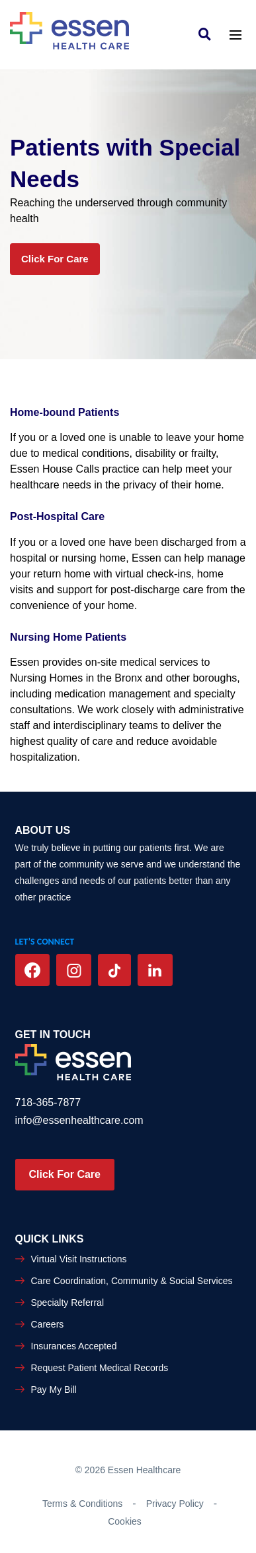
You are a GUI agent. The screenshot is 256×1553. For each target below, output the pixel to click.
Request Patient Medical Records (100, 1368)
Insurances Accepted (74, 1346)
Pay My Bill (54, 1389)
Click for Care (55, 258)
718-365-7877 (48, 1102)
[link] (208, 34)
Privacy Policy (175, 1503)
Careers (47, 1324)
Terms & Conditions (82, 1503)
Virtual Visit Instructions (79, 1259)
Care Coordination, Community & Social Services (132, 1280)
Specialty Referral (68, 1302)
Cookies (125, 1521)
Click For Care (65, 1174)
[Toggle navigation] (235, 34)
